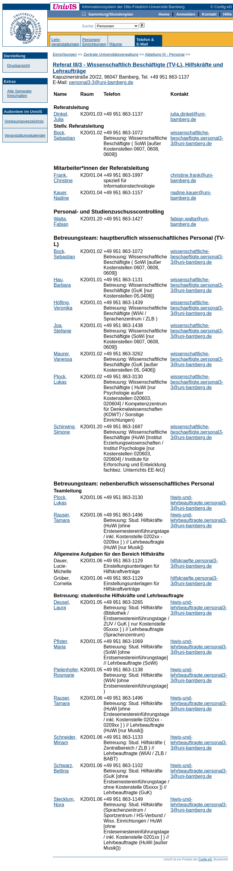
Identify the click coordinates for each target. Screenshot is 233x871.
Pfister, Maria (61, 644)
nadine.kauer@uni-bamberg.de (190, 195)
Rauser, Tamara (62, 517)
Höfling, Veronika (63, 305)
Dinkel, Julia (61, 116)
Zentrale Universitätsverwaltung (110, 54)
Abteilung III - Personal (165, 54)
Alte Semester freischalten (19, 93)
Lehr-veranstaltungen (65, 41)
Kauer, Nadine (61, 195)
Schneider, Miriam (65, 740)
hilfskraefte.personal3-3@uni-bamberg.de (194, 563)
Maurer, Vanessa (63, 356)
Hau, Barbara (62, 282)
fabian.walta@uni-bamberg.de (189, 221)
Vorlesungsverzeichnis (24, 121)
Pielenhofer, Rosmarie (66, 672)
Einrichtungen (65, 54)
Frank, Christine (63, 178)
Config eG (205, 859)
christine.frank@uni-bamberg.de (191, 178)
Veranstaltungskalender (25, 135)
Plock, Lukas (60, 379)
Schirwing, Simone (65, 429)
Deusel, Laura (62, 605)
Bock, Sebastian (64, 135)
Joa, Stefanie (62, 328)
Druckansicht (18, 65)
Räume (115, 44)
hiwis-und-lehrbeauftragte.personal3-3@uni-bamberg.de (198, 503)
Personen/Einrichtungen (94, 41)
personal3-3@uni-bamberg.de (101, 82)
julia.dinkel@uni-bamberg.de (188, 116)
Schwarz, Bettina (64, 768)
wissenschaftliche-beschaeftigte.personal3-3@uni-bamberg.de (196, 138)
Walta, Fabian (61, 221)
